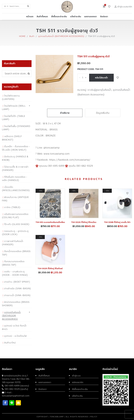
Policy (93, 417)
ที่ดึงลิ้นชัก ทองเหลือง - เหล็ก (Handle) (14, 178)
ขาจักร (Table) (12, 207)
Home (22, 36)
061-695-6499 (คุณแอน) (16, 385)
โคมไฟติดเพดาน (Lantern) (11, 97)
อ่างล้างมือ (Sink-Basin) (17, 288)
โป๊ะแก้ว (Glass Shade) (16, 224)
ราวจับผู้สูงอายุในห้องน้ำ (99, 90)
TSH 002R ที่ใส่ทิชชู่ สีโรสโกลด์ (50, 268)
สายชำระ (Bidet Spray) (17, 281)
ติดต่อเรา (42, 389)
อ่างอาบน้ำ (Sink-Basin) (17, 295)
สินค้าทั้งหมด (44, 375)
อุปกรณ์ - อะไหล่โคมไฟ (15, 336)
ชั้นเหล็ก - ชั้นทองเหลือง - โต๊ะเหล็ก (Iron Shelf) (16, 148)
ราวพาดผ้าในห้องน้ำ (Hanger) (12, 243)
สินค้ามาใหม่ (10, 342)
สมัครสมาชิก (77, 382)
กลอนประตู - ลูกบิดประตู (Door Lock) (15, 232)
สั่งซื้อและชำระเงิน (80, 389)
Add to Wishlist (117, 78)
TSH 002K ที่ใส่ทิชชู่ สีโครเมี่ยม (83, 222)
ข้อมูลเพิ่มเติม (103, 113)
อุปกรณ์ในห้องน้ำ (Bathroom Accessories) (61, 36)
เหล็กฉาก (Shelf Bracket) (12, 138)
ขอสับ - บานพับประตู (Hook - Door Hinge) (15, 273)
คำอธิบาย (64, 113)
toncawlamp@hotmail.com (15, 395)
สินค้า (31, 36)
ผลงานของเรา (44, 382)
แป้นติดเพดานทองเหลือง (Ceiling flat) (15, 215)
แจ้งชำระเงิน (77, 396)
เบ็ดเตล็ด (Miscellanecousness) (16, 188)
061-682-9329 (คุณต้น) (16, 389)
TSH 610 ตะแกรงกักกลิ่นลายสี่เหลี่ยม (50, 222)
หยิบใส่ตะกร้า (101, 78)
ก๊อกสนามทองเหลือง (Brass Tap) (13, 263)
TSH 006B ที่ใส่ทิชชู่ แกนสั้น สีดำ (117, 222)
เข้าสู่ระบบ (76, 375)
